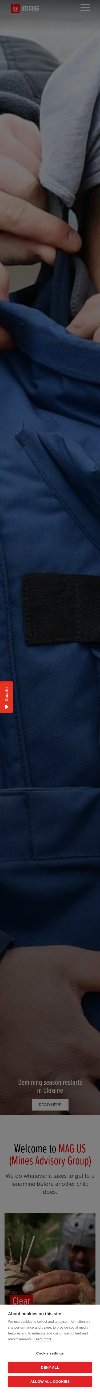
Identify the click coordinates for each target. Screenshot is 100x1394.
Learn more (42, 1339)
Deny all (50, 1367)
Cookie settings (50, 1353)
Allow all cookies (50, 1382)
